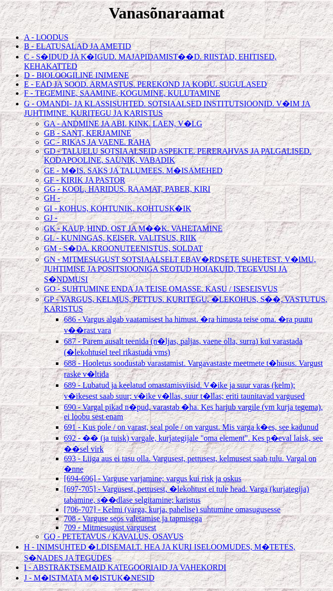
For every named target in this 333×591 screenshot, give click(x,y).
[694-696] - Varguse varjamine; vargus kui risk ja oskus (153, 478)
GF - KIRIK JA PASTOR (84, 180)
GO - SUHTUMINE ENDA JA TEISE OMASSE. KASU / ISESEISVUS (161, 289)
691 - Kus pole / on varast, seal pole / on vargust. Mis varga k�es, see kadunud (191, 427)
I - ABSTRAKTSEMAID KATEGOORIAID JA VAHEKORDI (125, 567)
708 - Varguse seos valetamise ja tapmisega (133, 518)
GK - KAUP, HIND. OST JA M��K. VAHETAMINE (133, 228)
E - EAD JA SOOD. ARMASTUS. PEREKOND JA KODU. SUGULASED (145, 84)
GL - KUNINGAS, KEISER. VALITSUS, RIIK (120, 238)
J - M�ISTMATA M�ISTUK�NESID (89, 578)
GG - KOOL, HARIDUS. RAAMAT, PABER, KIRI (127, 189)
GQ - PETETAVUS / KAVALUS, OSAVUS (113, 536)
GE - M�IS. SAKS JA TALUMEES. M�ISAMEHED (133, 170)
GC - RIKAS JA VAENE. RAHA (97, 142)
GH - (52, 198)
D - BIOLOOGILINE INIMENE (76, 75)
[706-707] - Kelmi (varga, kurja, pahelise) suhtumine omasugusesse (172, 509)
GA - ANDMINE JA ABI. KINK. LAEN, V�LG (123, 123)
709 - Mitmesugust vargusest (110, 527)
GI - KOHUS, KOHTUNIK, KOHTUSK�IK (117, 208)
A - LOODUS (46, 37)
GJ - (50, 218)
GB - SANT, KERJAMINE (87, 133)
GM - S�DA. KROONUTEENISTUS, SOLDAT (123, 248)
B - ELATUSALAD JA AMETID (77, 46)
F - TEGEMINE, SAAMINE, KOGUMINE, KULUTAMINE (122, 93)
